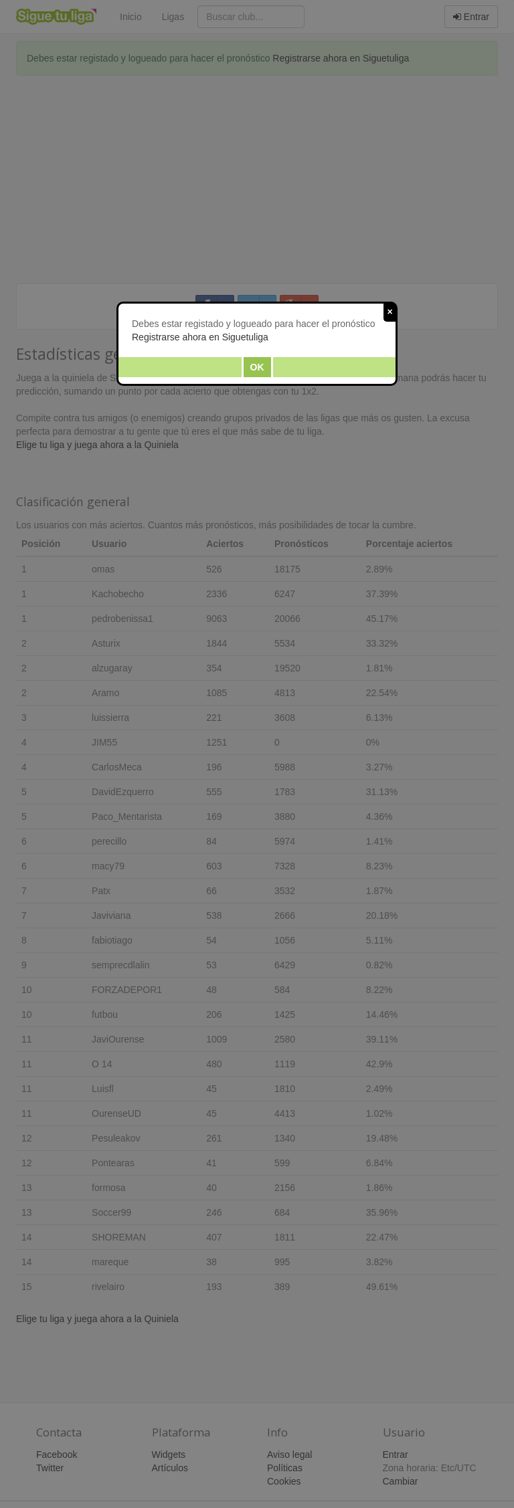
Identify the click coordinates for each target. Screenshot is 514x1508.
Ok (257, 367)
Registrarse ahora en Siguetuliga (200, 337)
